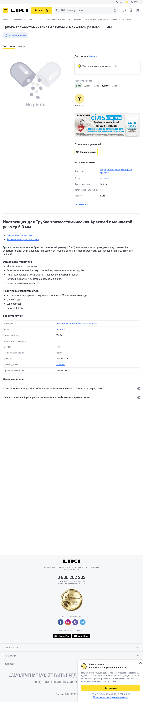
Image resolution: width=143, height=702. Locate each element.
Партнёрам (71, 663)
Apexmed (104, 178)
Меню (5, 10)
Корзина (137, 10)
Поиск (57, 10)
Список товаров (131, 10)
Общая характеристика (19, 235)
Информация (71, 655)
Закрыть (140, 662)
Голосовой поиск (115, 10)
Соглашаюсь (110, 688)
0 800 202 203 (71, 577)
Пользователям (71, 647)
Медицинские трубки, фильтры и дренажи (76, 323)
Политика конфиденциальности (110, 697)
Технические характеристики (23, 239)
